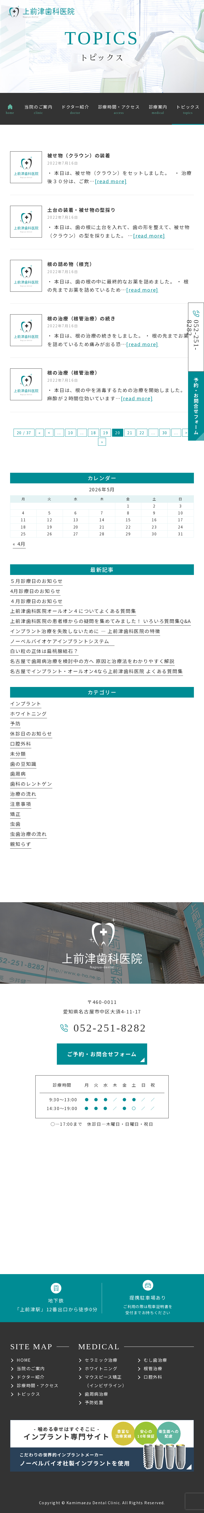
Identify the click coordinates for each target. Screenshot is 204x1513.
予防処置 (94, 1402)
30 (165, 432)
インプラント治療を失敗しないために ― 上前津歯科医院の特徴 (85, 630)
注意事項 (20, 803)
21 (130, 432)
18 (93, 432)
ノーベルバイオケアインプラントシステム (62, 641)
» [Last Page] (102, 441)
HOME (24, 1360)
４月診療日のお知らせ (36, 601)
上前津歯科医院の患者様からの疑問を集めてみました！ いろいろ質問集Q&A (100, 620)
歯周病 (18, 773)
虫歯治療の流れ (28, 833)
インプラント (25, 703)
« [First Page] (40, 432)
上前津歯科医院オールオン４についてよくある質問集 (73, 610)
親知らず (20, 843)
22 (142, 432)
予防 (15, 723)
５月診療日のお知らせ (36, 580)
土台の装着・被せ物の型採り (81, 209)
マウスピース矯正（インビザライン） (106, 1381)
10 (70, 432)
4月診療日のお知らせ (35, 590)
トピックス (28, 1394)
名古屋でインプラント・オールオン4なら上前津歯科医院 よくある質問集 (96, 671)
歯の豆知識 (23, 763)
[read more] (111, 181)
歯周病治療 (96, 1394)
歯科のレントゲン (31, 783)
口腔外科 (20, 743)
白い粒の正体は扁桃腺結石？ (44, 650)
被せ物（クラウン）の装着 (78, 155)
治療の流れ (23, 793)
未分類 (18, 753)
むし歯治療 (155, 1360)
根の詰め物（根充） (71, 263)
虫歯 (15, 823)
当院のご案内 (31, 1368)
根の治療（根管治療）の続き (81, 318)
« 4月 (19, 543)
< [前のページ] (49, 432)
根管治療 (153, 1368)
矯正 (15, 813)
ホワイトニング (28, 713)
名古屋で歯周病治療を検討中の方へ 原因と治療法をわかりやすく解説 (92, 660)
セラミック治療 (101, 1360)
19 (105, 432)
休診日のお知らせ (31, 733)
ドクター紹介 (31, 1377)
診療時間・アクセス (37, 1385)
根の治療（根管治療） (73, 372)
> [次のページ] (186, 432)
